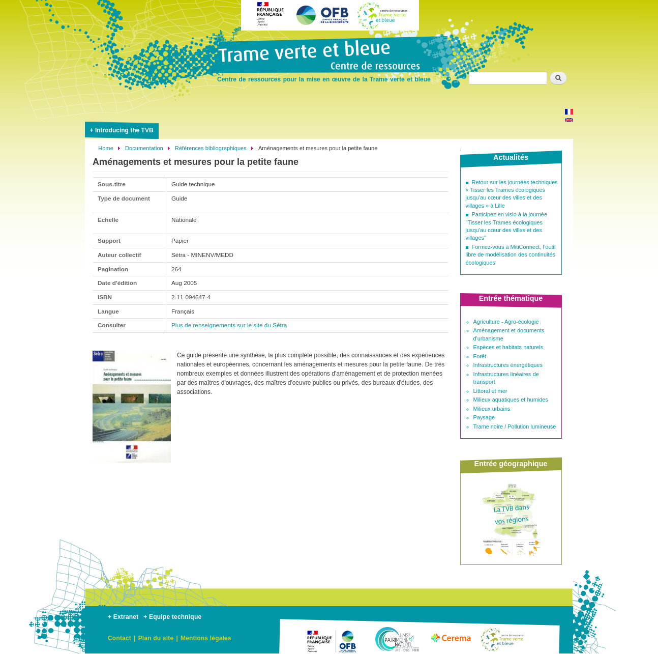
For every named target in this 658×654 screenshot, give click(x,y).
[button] (132, 466)
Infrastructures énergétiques (508, 365)
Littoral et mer (490, 391)
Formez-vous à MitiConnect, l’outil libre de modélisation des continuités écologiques (511, 255)
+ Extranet (123, 616)
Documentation (144, 148)
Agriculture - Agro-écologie (506, 322)
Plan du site (156, 638)
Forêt (480, 356)
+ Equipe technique (172, 616)
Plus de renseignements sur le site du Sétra (229, 325)
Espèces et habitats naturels (508, 347)
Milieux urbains (492, 409)
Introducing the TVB (124, 130)
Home (105, 148)
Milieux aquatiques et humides (510, 399)
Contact (119, 638)
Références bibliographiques (211, 148)
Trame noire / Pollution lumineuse (514, 426)
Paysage (484, 417)
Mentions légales (206, 638)
